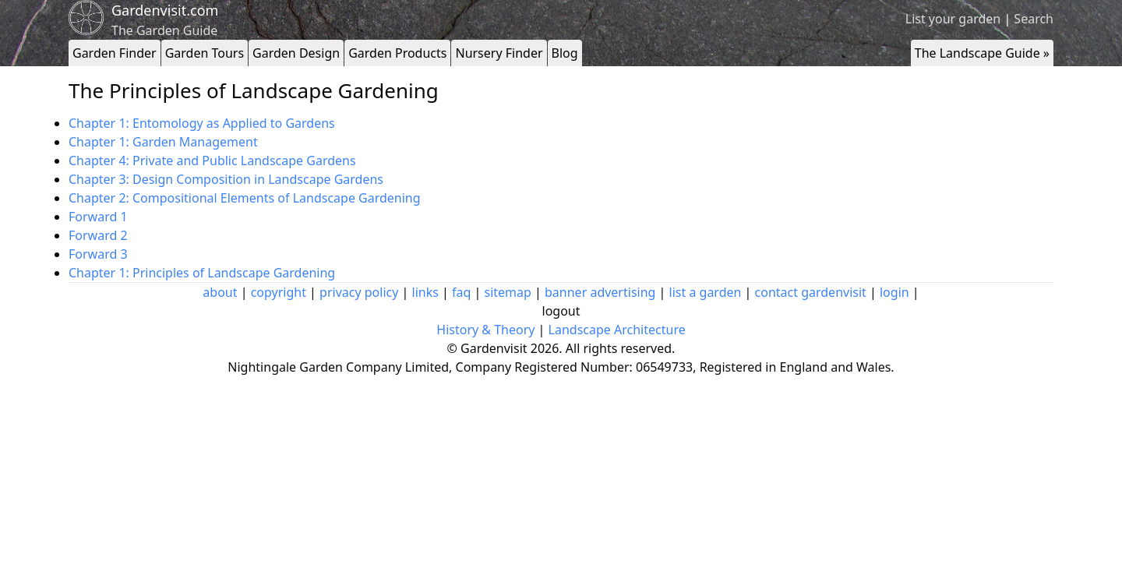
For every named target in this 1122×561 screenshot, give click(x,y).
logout (561, 310)
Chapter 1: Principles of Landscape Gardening (202, 272)
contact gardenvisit (810, 292)
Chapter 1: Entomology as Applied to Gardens (202, 123)
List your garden (952, 18)
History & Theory (485, 329)
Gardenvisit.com (164, 10)
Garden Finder (114, 53)
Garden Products (397, 53)
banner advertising (600, 292)
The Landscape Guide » (982, 53)
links (425, 292)
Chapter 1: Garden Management (163, 141)
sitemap (508, 292)
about (220, 292)
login (894, 292)
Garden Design (296, 53)
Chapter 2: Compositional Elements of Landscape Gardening (245, 197)
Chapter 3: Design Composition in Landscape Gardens (226, 179)
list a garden (705, 292)
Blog (565, 53)
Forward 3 (98, 254)
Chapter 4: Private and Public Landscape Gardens (212, 160)
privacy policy (358, 292)
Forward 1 (98, 216)
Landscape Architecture (617, 329)
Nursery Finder (498, 53)
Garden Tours (204, 53)
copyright (278, 292)
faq (461, 292)
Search (1033, 18)
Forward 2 (98, 235)
